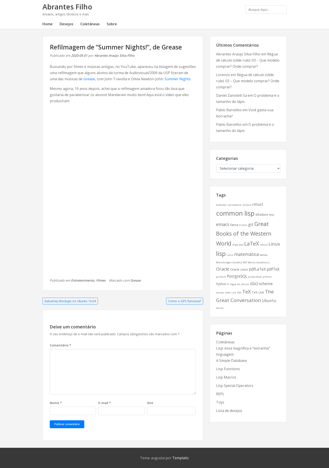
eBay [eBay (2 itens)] (271, 214)
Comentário (60, 345)
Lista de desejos (229, 410)
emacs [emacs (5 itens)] (222, 224)
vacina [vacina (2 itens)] (219, 308)
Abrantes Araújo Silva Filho (114, 55)
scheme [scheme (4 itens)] (266, 283)
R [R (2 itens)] (228, 284)
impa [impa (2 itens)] (235, 244)
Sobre (112, 24)
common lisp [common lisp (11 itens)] (235, 213)
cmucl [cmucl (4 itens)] (257, 204)
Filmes (101, 280)
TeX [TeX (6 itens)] (246, 291)
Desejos (66, 24)
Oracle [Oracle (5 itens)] (222, 269)
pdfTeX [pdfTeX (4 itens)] (273, 269)
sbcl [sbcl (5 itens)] (254, 283)
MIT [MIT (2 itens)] (245, 262)
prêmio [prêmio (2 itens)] (267, 276)
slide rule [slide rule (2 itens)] (230, 292)
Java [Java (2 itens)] (241, 244)
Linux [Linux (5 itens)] (274, 244)
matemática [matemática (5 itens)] (246, 254)
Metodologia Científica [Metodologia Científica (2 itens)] (229, 262)
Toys (220, 402)
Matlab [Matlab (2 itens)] (264, 255)
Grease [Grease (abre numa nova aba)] (89, 78)
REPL (220, 394)
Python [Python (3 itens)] (221, 284)
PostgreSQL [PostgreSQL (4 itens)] (237, 276)
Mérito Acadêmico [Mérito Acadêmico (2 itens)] (259, 262)
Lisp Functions (228, 368)
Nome (56, 403)
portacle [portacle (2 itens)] (221, 276)
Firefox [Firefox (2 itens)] (243, 225)
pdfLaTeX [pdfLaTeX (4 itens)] (257, 269)
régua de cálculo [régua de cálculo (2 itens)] (239, 284)
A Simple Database (231, 360)
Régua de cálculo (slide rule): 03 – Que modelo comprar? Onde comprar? (247, 60)
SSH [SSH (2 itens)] (239, 292)
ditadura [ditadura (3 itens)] (261, 214)
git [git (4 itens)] (250, 224)
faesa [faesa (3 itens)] (234, 225)
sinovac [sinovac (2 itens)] (220, 292)
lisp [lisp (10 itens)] (221, 253)
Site (150, 403)
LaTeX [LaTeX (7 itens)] (251, 243)
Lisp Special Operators (234, 385)
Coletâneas (90, 24)
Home (47, 24)
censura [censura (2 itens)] (246, 204)
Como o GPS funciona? (184, 301)
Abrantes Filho (67, 6)
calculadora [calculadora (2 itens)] (234, 204)
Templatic (180, 457)
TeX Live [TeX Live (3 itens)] (258, 292)
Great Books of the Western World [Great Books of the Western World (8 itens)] (243, 233)
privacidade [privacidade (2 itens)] (255, 276)
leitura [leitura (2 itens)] (264, 244)
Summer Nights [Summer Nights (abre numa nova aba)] (178, 78)
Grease (135, 280)
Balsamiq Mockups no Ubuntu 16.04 (70, 301)
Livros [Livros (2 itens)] (230, 255)
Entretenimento (82, 280)
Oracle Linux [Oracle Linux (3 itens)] (239, 269)
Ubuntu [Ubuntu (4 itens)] (269, 300)
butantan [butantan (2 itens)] (221, 204)
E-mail (104, 403)
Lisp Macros (226, 377)
